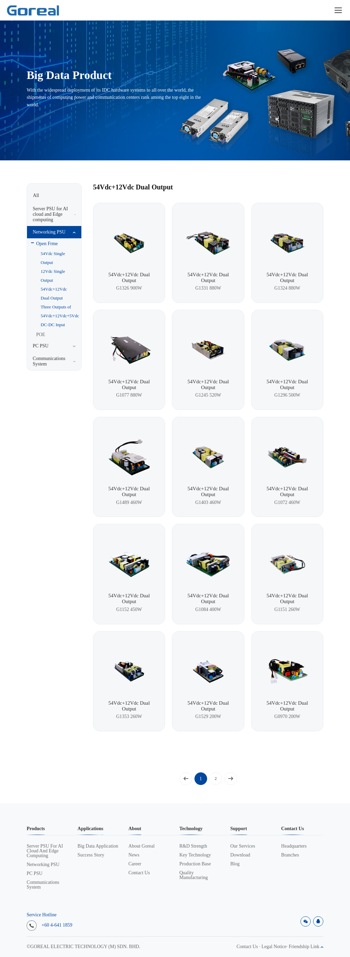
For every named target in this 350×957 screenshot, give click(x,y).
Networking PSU (43, 864)
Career (135, 864)
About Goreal (142, 846)
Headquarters (294, 846)
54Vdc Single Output (53, 258)
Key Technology (195, 855)
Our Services (242, 846)
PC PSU (34, 873)
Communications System (43, 885)
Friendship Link (306, 946)
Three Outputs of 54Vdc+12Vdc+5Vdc (56, 311)
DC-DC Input (53, 324)
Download (240, 855)
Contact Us (139, 872)
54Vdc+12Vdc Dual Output (54, 294)
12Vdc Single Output (53, 276)
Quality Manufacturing (193, 875)
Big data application (98, 846)
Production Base (195, 864)
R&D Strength (193, 846)
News (134, 855)
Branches (290, 855)
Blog (235, 864)
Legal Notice (273, 946)
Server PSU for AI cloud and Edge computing (45, 851)
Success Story (91, 855)
